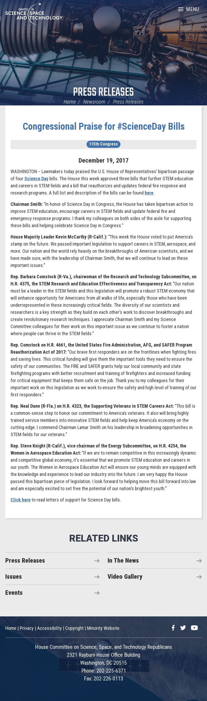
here (149, 193)
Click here (21, 500)
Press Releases (103, 93)
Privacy (27, 628)
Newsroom (94, 102)
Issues (13, 576)
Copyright (74, 628)
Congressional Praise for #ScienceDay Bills (104, 126)
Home (70, 102)
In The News (123, 560)
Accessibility (49, 628)
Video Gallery (125, 576)
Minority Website (103, 628)
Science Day (36, 178)
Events (14, 592)
